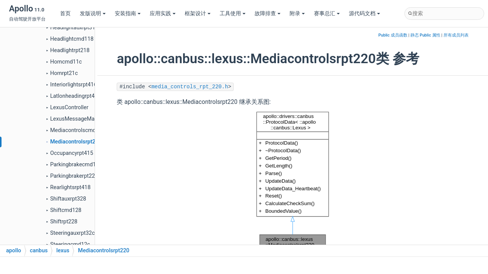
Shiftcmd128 (65, 210)
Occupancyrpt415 (71, 153)
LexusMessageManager (79, 119)
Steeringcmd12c (70, 244)
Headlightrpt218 (69, 50)
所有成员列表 (456, 35)
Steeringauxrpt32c (72, 233)
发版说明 (93, 13)
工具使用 (233, 13)
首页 (65, 13)
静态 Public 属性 (425, 35)
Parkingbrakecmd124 (76, 164)
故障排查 (267, 13)
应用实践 (163, 13)
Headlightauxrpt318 (74, 27)
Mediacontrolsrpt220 (75, 142)
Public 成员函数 (392, 35)
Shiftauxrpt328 (68, 199)
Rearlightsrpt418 (70, 187)
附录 (297, 13)
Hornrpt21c (64, 73)
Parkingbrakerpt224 (74, 176)
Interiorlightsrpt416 (73, 84)
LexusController (69, 107)
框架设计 (198, 13)
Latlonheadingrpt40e (75, 96)
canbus (39, 250)
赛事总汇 (327, 13)
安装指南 (128, 13)
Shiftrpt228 (64, 221)
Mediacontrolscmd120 (77, 130)
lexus (62, 250)
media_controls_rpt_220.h (189, 87)
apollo (13, 250)
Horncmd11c (66, 62)
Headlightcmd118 (71, 39)
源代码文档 (364, 13)
